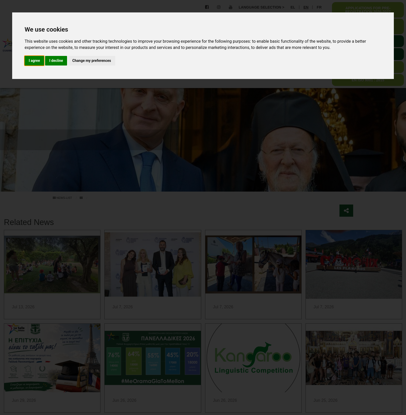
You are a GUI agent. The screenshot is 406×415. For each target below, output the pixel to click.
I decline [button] (56, 61)
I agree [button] (34, 61)
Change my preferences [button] (91, 61)
